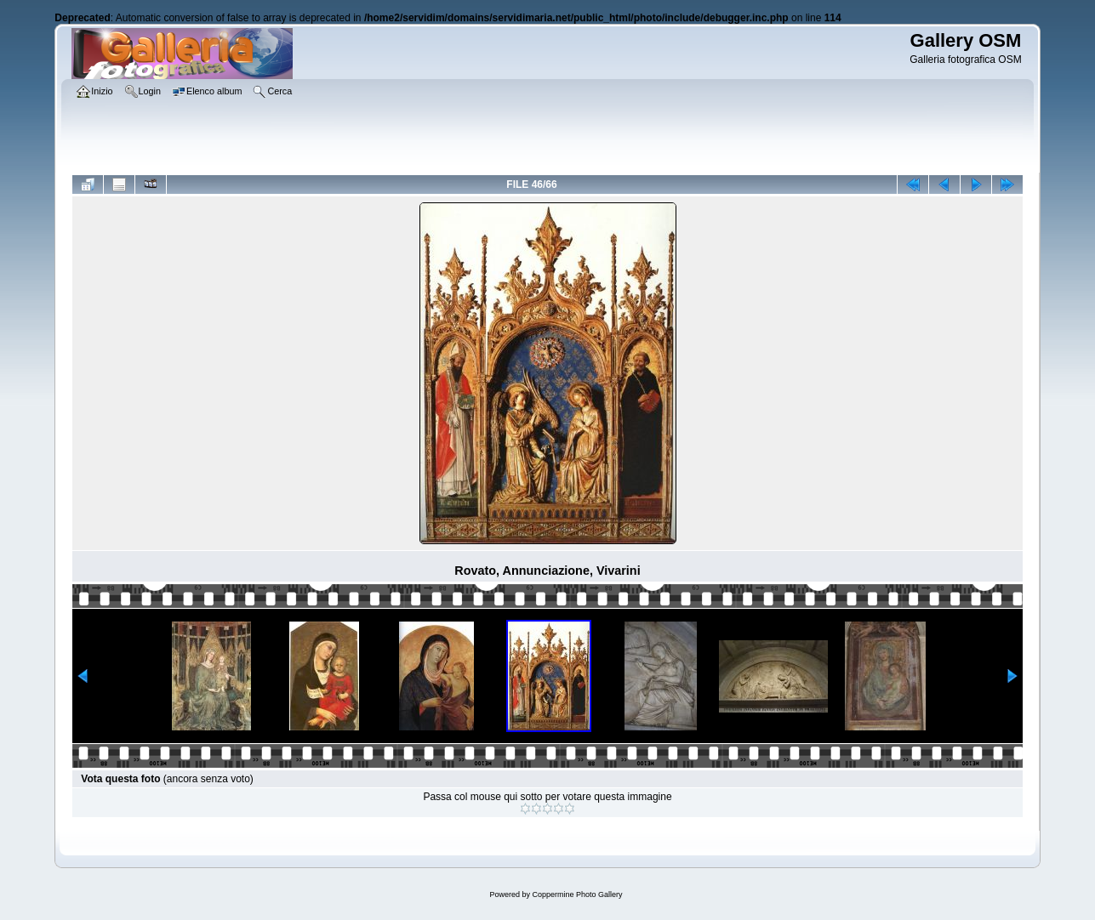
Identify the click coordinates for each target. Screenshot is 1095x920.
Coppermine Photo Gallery (577, 894)
